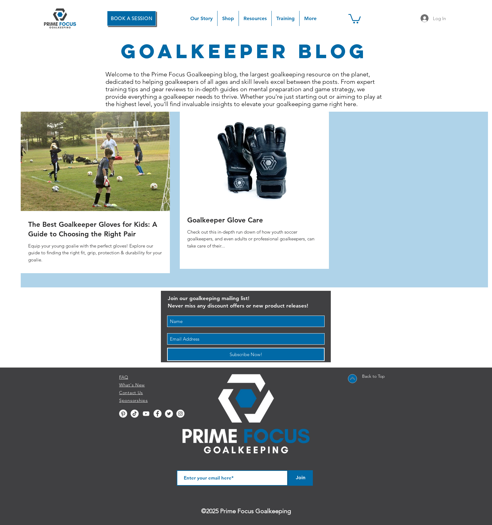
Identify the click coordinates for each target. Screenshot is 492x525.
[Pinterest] (123, 414)
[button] (228, 18)
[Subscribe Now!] (246, 354)
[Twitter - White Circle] (169, 414)
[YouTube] (146, 414)
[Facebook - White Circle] (157, 414)
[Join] (300, 478)
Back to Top (373, 376)
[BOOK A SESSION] (131, 18)
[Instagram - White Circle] (180, 414)
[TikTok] (135, 414)
